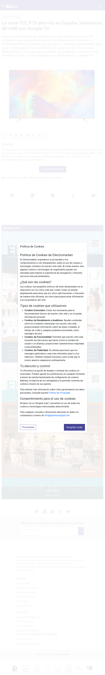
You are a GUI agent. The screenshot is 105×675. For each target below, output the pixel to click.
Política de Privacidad (59, 392)
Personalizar (28, 427)
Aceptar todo (74, 427)
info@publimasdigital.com (57, 415)
